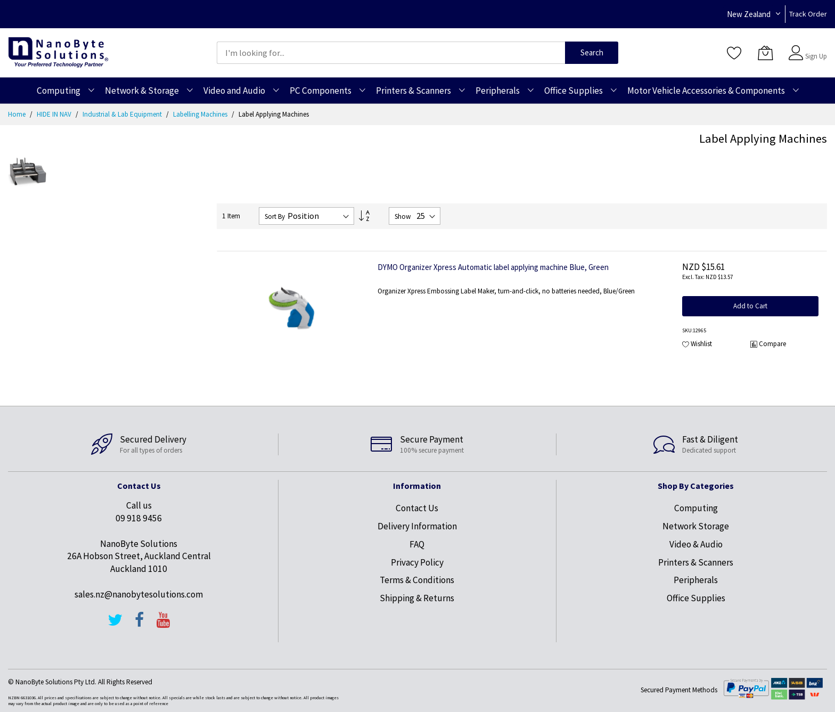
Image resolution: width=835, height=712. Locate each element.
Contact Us (417, 508)
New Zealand (749, 14)
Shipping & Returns (417, 598)
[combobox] (391, 53)
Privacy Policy (417, 562)
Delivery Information (417, 526)
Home (17, 114)
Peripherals (696, 580)
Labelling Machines (201, 114)
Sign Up (816, 56)
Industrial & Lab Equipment (123, 114)
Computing (696, 508)
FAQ (417, 544)
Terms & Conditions (417, 580)
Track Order (808, 14)
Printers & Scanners (695, 562)
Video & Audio (696, 544)
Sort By (275, 216)
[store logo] (58, 52)
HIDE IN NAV (55, 114)
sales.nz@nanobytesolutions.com (139, 594)
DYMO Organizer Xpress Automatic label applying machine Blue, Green (493, 267)
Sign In (814, 47)
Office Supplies (696, 598)
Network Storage (695, 526)
